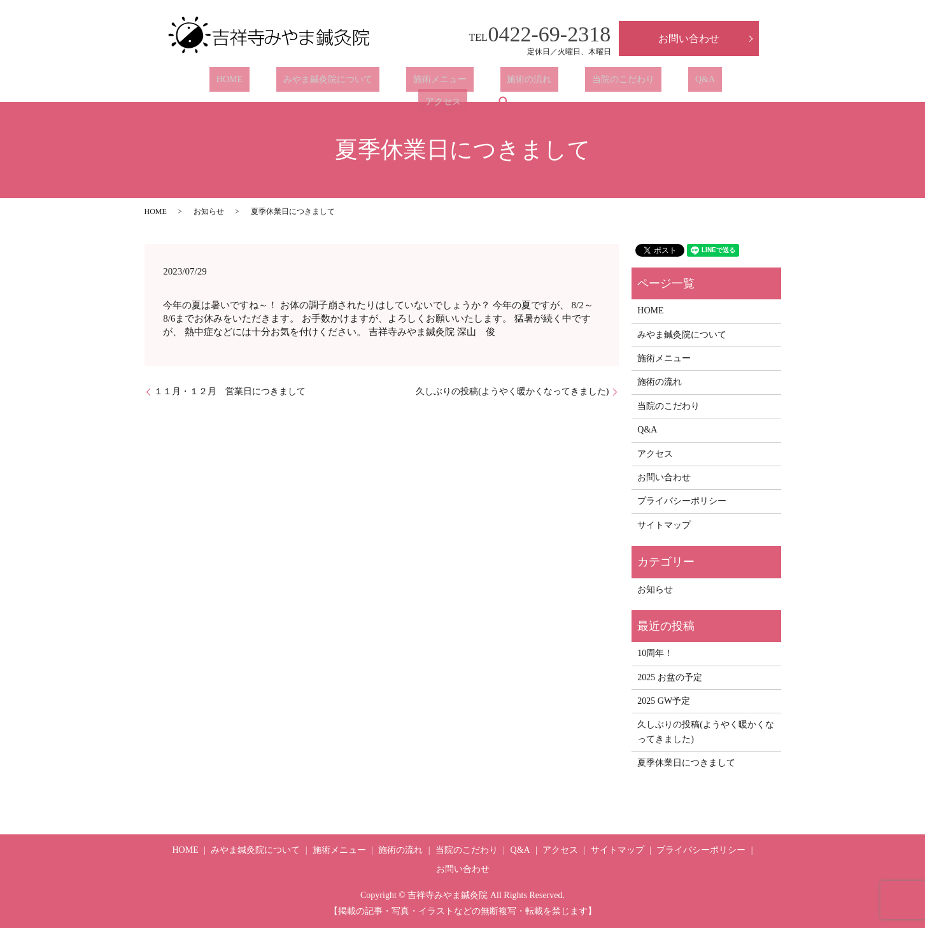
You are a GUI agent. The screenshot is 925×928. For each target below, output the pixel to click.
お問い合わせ (688, 38)
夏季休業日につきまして (686, 762)
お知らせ (209, 211)
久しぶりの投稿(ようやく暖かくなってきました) (512, 391)
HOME (196, 82)
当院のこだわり (535, 82)
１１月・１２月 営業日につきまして (230, 391)
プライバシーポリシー (681, 501)
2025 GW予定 (663, 701)
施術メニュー (379, 82)
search (711, 82)
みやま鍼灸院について (280, 82)
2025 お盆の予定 (669, 677)
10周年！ (655, 653)
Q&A (602, 82)
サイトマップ (664, 525)
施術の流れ (454, 82)
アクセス (657, 82)
